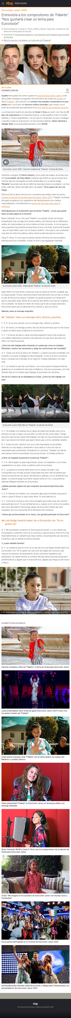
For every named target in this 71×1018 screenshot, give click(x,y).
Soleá (59, 98)
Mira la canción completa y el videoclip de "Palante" (27, 40)
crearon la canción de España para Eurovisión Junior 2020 (26, 197)
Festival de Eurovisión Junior (48, 95)
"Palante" (10, 101)
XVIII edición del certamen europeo (52, 107)
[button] (67, 590)
